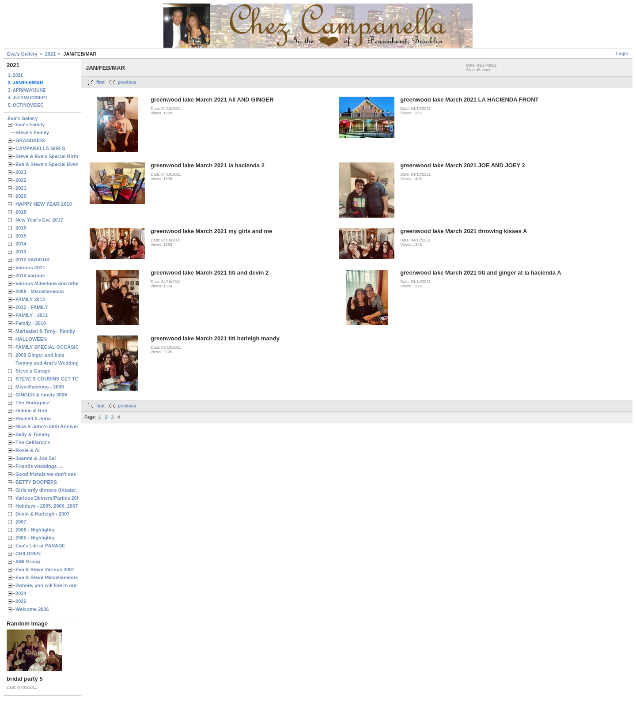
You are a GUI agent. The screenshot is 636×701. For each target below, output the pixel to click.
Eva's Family (30, 124)
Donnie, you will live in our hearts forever (62, 585)
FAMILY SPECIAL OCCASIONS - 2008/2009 (64, 347)
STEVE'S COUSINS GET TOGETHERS (58, 378)
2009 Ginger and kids (39, 355)
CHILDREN (28, 553)
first (100, 82)
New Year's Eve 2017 (39, 219)
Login (622, 53)
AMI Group (27, 561)
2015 (20, 235)
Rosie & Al (27, 450)
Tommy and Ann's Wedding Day (52, 363)
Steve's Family (32, 132)
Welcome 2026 (32, 609)
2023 (20, 172)
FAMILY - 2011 (31, 315)
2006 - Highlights (34, 529)
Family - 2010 (30, 323)
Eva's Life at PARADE (40, 545)
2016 (20, 227)
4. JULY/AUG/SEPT (28, 97)
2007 (20, 521)
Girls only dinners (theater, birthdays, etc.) (64, 490)
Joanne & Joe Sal (35, 458)
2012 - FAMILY (31, 307)
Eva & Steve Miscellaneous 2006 (52, 577)
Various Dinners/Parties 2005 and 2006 (59, 498)
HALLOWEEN (31, 339)
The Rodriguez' (32, 402)
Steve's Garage (32, 370)
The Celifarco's (32, 442)
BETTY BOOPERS (36, 482)
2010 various (30, 275)
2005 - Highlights (34, 537)
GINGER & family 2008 (41, 394)
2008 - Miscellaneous (39, 291)
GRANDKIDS (30, 140)
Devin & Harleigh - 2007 (42, 513)
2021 (50, 54)
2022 (20, 180)
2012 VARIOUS (32, 259)
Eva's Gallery (22, 54)
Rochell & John (33, 418)
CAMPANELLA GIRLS (40, 148)
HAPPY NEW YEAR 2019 (43, 204)
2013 (20, 251)
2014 (20, 243)
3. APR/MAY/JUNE (26, 90)
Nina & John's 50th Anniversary (51, 426)
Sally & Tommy (32, 434)
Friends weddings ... (38, 466)
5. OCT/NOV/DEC (26, 105)
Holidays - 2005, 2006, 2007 (46, 506)
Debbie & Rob (31, 410)
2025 (20, 601)
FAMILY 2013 (30, 299)
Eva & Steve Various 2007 (45, 569)
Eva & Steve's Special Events (49, 164)
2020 (20, 196)
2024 (20, 593)
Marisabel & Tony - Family (45, 331)
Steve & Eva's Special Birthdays (52, 156)
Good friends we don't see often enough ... (64, 474)
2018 (20, 212)
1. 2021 (15, 75)
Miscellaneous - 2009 (39, 386)
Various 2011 (30, 267)
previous (127, 82)
